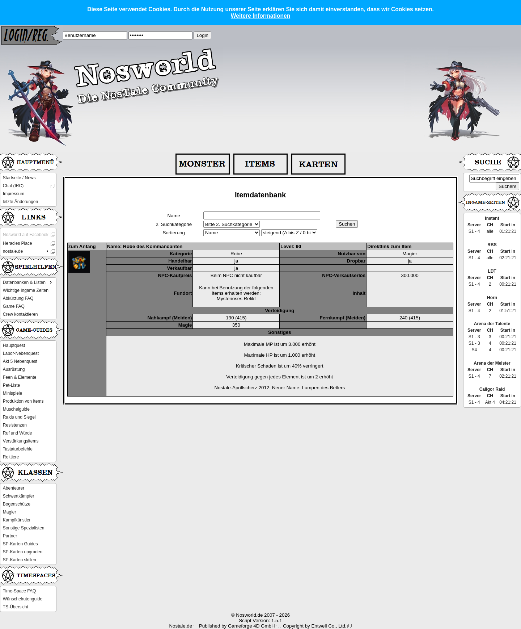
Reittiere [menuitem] (11, 457)
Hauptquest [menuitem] (14, 345)
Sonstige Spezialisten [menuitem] (24, 528)
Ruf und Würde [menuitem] (17, 433)
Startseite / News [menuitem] (19, 177)
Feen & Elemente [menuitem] (20, 377)
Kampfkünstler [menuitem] (17, 520)
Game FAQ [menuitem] (14, 306)
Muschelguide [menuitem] (16, 409)
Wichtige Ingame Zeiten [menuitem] (25, 290)
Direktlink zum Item (389, 246)
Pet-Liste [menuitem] (11, 385)
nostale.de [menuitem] (26, 251)
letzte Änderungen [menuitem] (20, 201)
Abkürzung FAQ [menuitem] (18, 298)
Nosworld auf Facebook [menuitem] (25, 234)
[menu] (28, 190)
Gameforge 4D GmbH (251, 626)
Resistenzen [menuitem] (15, 425)
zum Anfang (82, 246)
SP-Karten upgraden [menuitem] (22, 551)
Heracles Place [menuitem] (17, 243)
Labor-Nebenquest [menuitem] (21, 353)
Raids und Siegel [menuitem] (19, 417)
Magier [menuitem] (9, 512)
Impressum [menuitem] (13, 193)
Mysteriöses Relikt (236, 298)
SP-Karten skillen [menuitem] (19, 559)
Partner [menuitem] (10, 535)
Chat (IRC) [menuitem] (13, 185)
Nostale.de (180, 626)
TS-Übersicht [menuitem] (15, 606)
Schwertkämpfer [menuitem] (18, 496)
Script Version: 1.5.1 (260, 620)
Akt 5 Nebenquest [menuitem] (20, 361)
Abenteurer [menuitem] (13, 488)
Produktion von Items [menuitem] (23, 401)
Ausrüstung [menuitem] (14, 369)
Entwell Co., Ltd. (328, 626)
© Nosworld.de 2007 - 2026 (260, 615)
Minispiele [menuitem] (12, 393)
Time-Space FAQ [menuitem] (19, 591)
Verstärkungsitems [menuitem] (21, 441)
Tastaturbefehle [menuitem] (18, 449)
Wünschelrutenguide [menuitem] (22, 598)
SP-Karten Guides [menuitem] (20, 543)
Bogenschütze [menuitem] (16, 504)
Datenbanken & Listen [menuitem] (28, 282)
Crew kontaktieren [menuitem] (20, 314)
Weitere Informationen (260, 16)
